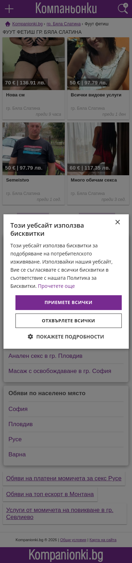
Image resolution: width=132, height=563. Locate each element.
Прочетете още (56, 286)
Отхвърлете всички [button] (68, 320)
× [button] (117, 222)
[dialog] (65, 281)
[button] (66, 336)
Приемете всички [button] (68, 302)
